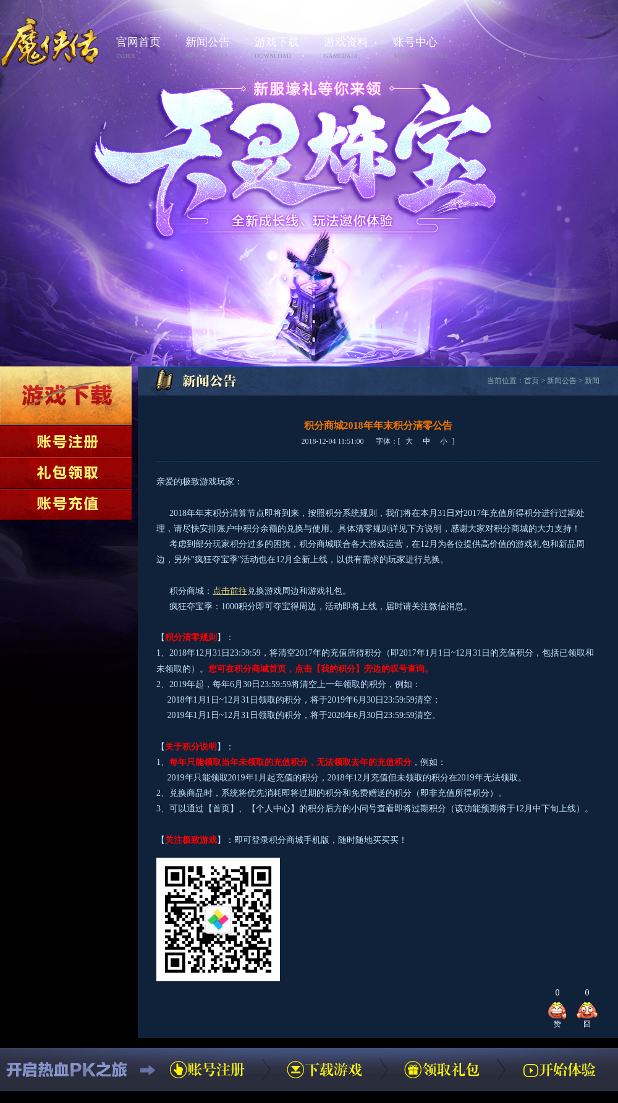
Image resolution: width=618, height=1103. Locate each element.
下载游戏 (66, 395)
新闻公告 (216, 48)
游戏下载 (285, 48)
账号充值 (66, 504)
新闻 (592, 380)
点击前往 (230, 591)
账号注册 (66, 441)
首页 (531, 380)
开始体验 (559, 1069)
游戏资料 (355, 48)
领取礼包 (66, 472)
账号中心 (424, 48)
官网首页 (147, 48)
